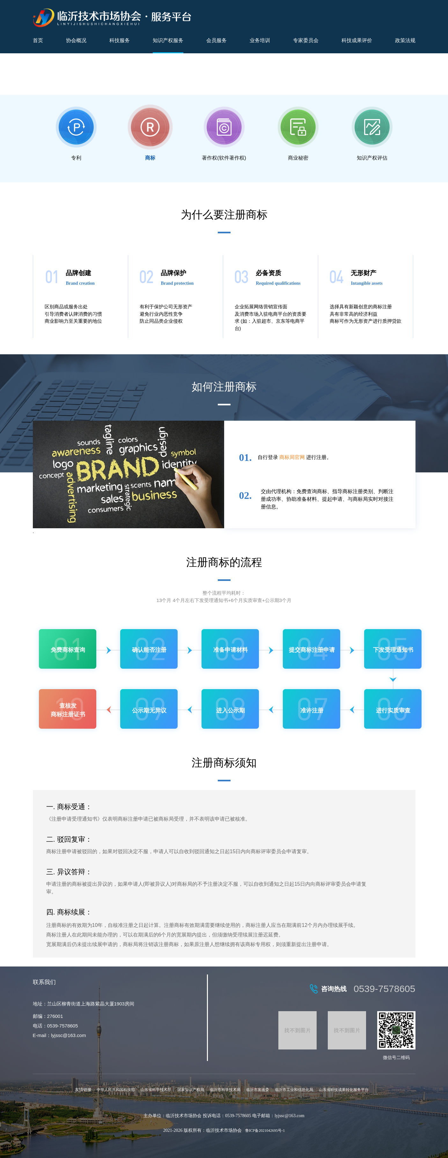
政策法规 (405, 40)
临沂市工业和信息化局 (294, 1089)
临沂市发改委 (257, 1089)
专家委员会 (306, 40)
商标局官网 (292, 457)
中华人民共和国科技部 (116, 1089)
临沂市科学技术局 (225, 1089)
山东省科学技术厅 (156, 1089)
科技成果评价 (357, 40)
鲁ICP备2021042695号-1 (265, 1130)
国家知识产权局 (190, 1089)
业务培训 (260, 40)
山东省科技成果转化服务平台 (344, 1089)
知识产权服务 (168, 40)
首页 (38, 40)
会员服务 (216, 40)
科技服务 (119, 40)
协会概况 (76, 40)
